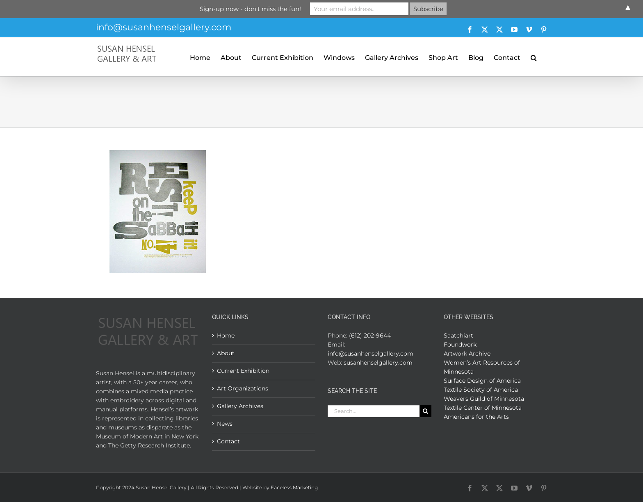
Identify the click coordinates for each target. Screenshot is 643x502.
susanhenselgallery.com (378, 362)
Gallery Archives (240, 406)
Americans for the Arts (476, 416)
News (225, 423)
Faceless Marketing (294, 487)
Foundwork (460, 344)
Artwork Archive (467, 353)
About (226, 353)
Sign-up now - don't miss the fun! (250, 9)
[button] (534, 56)
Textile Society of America (481, 389)
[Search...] (374, 411)
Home (226, 335)
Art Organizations (242, 388)
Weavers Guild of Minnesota (484, 398)
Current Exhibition (243, 370)
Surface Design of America (482, 380)
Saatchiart (458, 335)
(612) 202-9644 (370, 335)
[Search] (425, 411)
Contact (228, 441)
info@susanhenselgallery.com (163, 27)
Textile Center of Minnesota (483, 407)
